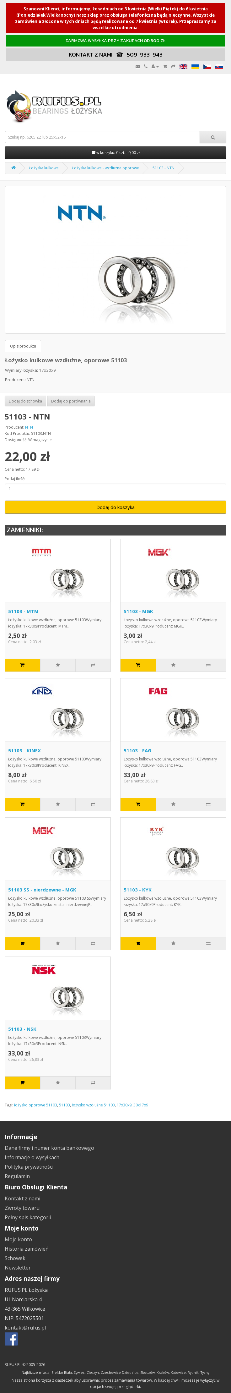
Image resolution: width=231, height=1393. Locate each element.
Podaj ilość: (15, 478)
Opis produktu (23, 346)
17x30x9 (124, 1105)
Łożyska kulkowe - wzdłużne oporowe (105, 168)
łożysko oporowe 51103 (35, 1105)
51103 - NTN (164, 168)
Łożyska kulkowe (44, 168)
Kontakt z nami (22, 1198)
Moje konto (18, 1239)
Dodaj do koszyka (115, 507)
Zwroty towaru (22, 1207)
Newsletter (18, 1267)
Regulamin (17, 1176)
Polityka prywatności (29, 1166)
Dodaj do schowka (25, 401)
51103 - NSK (22, 1029)
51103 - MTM (23, 611)
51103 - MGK (138, 611)
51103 (64, 1105)
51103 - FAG (137, 750)
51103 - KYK (138, 889)
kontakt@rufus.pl (25, 1327)
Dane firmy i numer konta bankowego (49, 1147)
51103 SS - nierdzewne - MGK (42, 889)
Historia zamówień (27, 1248)
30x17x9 (140, 1105)
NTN (29, 427)
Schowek (15, 1258)
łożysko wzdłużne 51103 (93, 1105)
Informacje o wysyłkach (32, 1157)
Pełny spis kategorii (28, 1217)
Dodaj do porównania (71, 401)
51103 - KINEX (24, 750)
